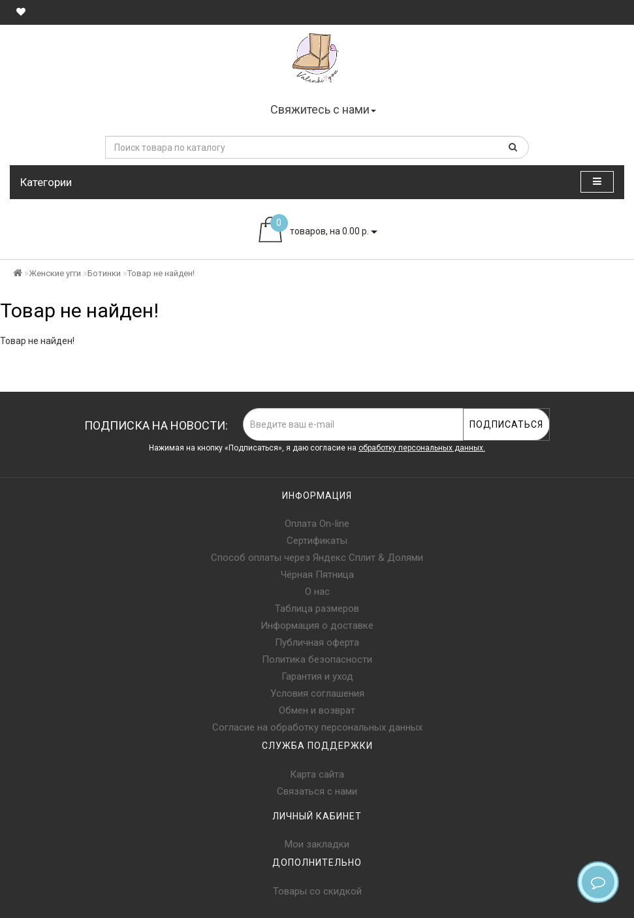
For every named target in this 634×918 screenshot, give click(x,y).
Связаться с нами (317, 791)
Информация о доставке (317, 625)
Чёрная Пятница (317, 574)
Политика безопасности (317, 659)
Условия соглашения (317, 693)
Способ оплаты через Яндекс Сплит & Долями (317, 557)
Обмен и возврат (317, 710)
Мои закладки (317, 844)
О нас (317, 591)
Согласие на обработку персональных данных (317, 727)
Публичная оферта (317, 642)
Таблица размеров (317, 608)
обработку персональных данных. (421, 447)
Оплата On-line (317, 524)
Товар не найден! (161, 273)
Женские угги (55, 273)
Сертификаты (317, 540)
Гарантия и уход (317, 676)
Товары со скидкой (317, 891)
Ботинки (104, 273)
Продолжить (591, 367)
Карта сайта (317, 774)
